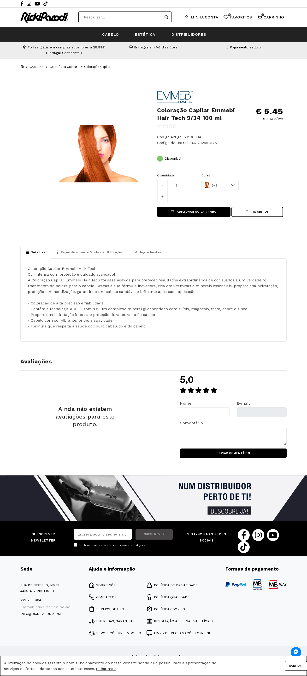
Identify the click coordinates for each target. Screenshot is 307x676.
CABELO (109, 34)
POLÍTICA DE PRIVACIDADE (172, 586)
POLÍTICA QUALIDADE (168, 597)
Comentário (191, 423)
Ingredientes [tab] (147, 252)
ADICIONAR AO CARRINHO (194, 212)
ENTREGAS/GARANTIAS (112, 621)
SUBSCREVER (154, 534)
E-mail (243, 403)
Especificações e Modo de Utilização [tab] (89, 252)
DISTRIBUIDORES (189, 34)
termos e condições (131, 545)
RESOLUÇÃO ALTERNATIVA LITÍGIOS (180, 621)
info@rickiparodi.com (40, 614)
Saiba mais (106, 668)
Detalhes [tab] (35, 252)
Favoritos (257, 212)
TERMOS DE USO (106, 609)
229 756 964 (30, 600)
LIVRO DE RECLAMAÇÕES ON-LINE (179, 633)
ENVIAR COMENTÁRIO (233, 453)
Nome (186, 403)
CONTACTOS (103, 597)
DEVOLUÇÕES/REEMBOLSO (115, 633)
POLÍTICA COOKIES (166, 609)
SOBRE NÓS (102, 586)
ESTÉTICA (145, 34)
